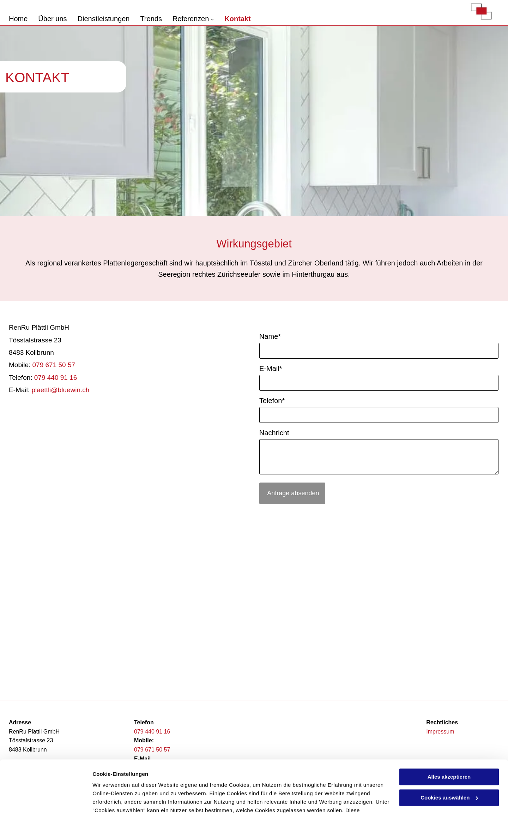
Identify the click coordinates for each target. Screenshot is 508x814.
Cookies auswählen (117, 800)
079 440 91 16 (55, 377)
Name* (270, 336)
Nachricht (274, 433)
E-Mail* (270, 368)
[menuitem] (23, 18)
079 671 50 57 (53, 365)
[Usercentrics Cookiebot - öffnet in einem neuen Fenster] (46, 800)
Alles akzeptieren (449, 730)
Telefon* (272, 401)
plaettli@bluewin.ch (60, 390)
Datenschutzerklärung (122, 781)
